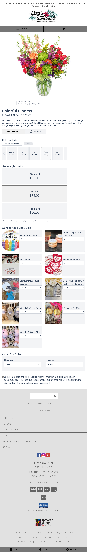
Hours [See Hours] (72, 549)
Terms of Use (62, 542)
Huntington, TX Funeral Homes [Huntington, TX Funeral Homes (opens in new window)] (29, 533)
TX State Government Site (57, 537)
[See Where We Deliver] (43, 410)
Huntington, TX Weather (29, 537)
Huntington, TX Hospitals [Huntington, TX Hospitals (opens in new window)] (60, 533)
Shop (21, 29)
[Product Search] (44, 396)
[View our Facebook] (39, 456)
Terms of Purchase (44, 542)
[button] (43, 505)
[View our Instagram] (43, 456)
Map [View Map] (43, 549)
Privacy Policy (25, 542)
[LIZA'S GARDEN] (43, 22)
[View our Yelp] (48, 456)
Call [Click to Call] (14, 549)
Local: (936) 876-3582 (43, 476)
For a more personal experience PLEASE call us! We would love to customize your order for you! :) (43, 5)
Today (28, 143)
